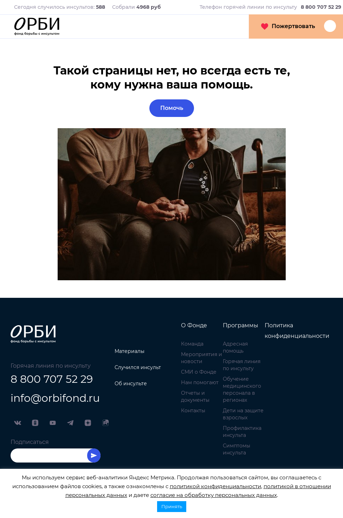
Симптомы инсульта (236, 449)
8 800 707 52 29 (52, 379)
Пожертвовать (288, 26)
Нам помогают (200, 382)
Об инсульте (131, 383)
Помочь (171, 108)
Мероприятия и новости (201, 358)
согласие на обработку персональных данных (213, 495)
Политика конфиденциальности (297, 330)
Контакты (193, 410)
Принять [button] (171, 506)
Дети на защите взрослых (243, 414)
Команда (192, 344)
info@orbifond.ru (55, 398)
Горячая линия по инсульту (241, 365)
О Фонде (194, 325)
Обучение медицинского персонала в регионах (242, 389)
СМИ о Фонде (198, 372)
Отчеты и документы (195, 396)
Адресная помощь (235, 347)
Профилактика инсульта (242, 431)
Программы (240, 325)
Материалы (129, 351)
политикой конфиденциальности (215, 486)
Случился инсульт (138, 367)
